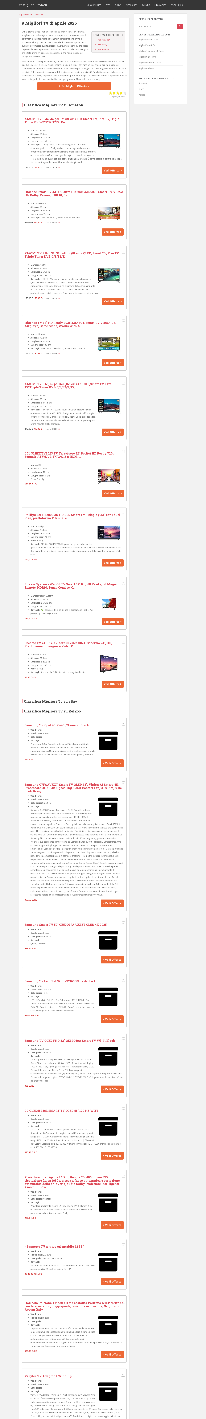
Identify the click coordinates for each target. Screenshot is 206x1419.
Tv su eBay (101, 44)
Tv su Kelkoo (102, 49)
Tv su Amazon (102, 39)
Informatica (160, 5)
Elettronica (131, 5)
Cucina (118, 5)
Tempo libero (177, 5)
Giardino (145, 5)
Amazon (143, 83)
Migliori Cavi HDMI (147, 56)
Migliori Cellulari (146, 68)
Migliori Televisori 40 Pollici (151, 51)
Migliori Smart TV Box (149, 39)
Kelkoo (142, 94)
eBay (141, 89)
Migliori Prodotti (35, 5)
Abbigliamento (94, 5)
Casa (108, 5)
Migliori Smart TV (147, 45)
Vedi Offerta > (112, 171)
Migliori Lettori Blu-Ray (150, 62)
